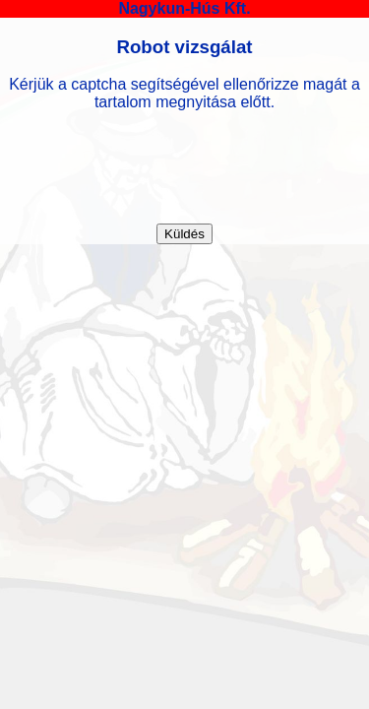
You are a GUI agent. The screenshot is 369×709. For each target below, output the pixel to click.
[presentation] (185, 167)
